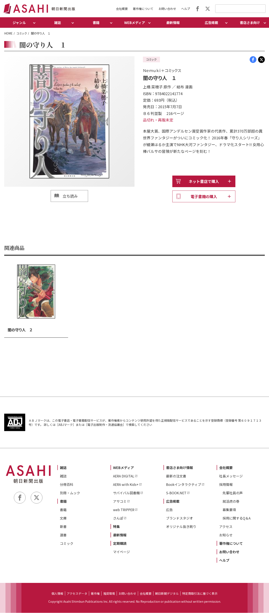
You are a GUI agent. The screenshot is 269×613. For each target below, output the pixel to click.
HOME (8, 33)
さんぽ (118, 518)
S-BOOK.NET (176, 493)
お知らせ (226, 535)
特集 (116, 526)
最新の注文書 (176, 476)
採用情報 (226, 484)
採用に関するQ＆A (237, 518)
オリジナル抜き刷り (181, 526)
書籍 (63, 501)
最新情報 (173, 22)
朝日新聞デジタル (167, 594)
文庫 (63, 518)
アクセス (225, 526)
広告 (169, 509)
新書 (63, 526)
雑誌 (63, 467)
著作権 (95, 594)
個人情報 (57, 594)
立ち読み (70, 196)
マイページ (121, 551)
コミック (22, 33)
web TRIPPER (123, 509)
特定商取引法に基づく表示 (200, 594)
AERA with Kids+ (125, 484)
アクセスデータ (77, 594)
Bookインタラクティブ (183, 484)
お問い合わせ (167, 9)
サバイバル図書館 (126, 493)
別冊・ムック (70, 493)
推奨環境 (109, 594)
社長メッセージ (231, 476)
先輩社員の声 (233, 493)
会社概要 (122, 9)
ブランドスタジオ (179, 518)
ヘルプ (185, 9)
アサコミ (120, 501)
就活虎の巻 (231, 501)
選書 (63, 535)
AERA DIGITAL (123, 476)
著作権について (143, 9)
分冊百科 (66, 484)
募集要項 (229, 509)
